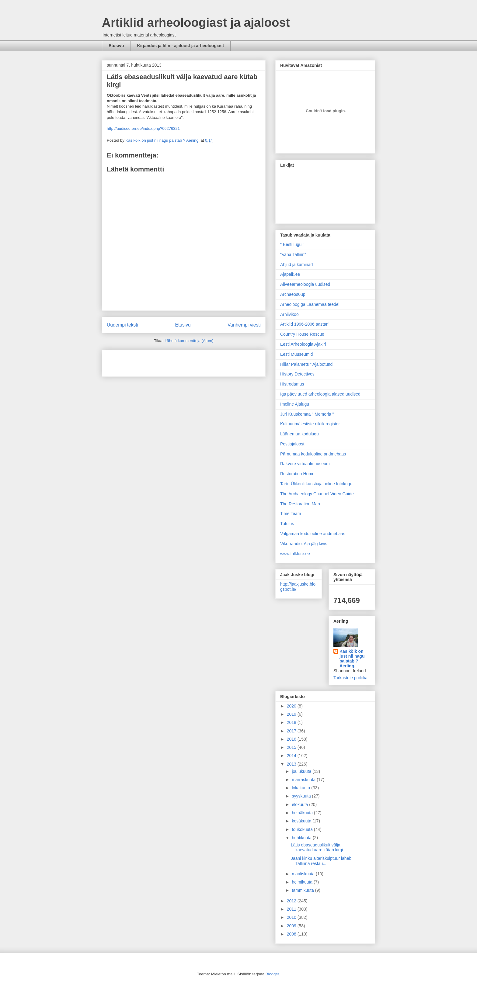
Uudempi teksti (122, 324)
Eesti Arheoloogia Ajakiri (303, 344)
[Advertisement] (142, 361)
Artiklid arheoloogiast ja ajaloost (196, 22)
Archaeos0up (292, 294)
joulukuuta (302, 771)
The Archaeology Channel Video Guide (317, 493)
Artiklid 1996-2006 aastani (304, 324)
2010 (292, 917)
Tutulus (287, 523)
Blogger (272, 974)
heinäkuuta (303, 812)
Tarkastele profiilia (350, 677)
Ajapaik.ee (290, 274)
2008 (292, 934)
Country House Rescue (302, 334)
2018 (292, 722)
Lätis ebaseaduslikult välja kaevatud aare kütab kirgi (317, 847)
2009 (292, 925)
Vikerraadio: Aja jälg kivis (303, 543)
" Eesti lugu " (292, 244)
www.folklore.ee (295, 553)
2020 (292, 706)
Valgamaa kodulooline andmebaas (312, 533)
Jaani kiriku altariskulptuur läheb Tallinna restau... (321, 861)
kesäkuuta (302, 820)
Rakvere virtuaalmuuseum (305, 463)
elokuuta (300, 804)
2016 (292, 739)
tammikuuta (303, 890)
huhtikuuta (302, 837)
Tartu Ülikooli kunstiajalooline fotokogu (316, 483)
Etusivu (116, 45)
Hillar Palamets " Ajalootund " (307, 364)
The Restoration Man (300, 503)
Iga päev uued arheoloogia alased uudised (320, 394)
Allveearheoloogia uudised (305, 284)
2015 (292, 747)
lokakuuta (301, 787)
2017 (292, 730)
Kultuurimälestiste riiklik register (310, 423)
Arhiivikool (290, 314)
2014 (292, 755)
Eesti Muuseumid (296, 354)
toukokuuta (303, 829)
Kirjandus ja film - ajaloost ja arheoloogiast (180, 45)
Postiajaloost (292, 443)
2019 (292, 714)
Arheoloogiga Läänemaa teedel (309, 304)
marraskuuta (304, 779)
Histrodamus (292, 384)
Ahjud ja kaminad (296, 264)
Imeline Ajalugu (294, 404)
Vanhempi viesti (244, 324)
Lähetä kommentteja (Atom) (189, 340)
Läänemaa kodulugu (299, 433)
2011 (292, 909)
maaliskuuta (304, 873)
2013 (292, 764)
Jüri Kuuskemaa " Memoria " (307, 414)
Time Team (290, 513)
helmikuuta (303, 882)
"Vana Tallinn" (293, 254)
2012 (292, 900)
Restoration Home (297, 473)
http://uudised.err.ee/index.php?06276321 (143, 128)
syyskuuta (302, 796)
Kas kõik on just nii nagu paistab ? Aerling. (162, 140)
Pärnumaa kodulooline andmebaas (313, 453)
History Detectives (297, 374)
